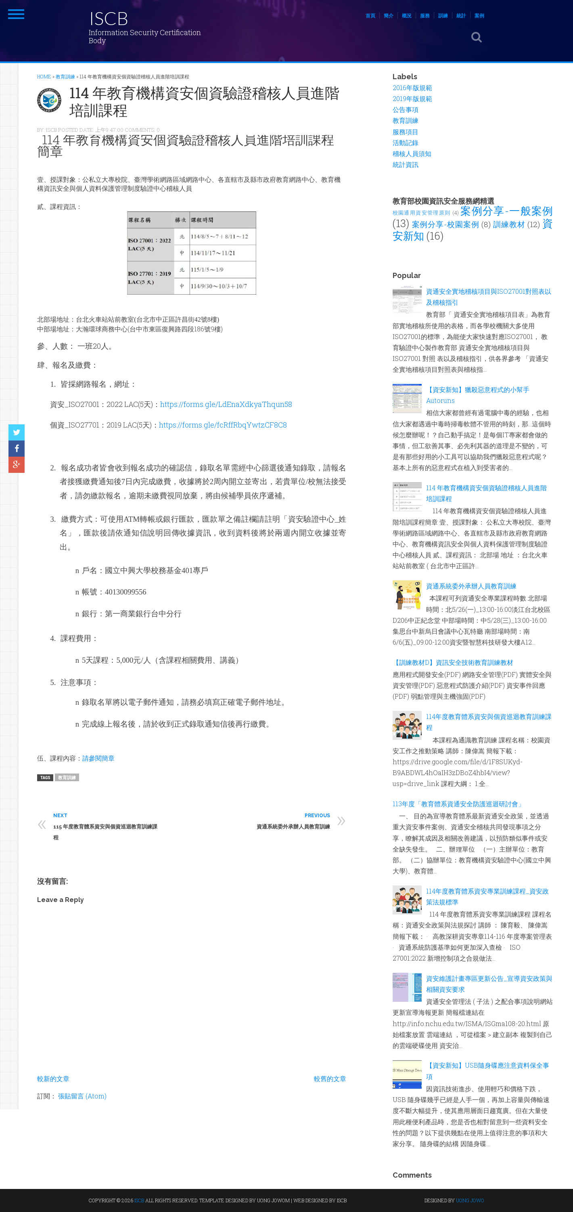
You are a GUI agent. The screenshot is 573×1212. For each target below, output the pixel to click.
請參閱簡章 (98, 758)
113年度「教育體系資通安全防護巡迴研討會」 (459, 803)
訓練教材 (509, 224)
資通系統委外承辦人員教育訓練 (471, 586)
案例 (479, 15)
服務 (425, 15)
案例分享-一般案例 (506, 210)
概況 (407, 15)
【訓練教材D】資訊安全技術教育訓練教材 (453, 662)
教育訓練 (67, 777)
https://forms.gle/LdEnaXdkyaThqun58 (226, 404)
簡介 (388, 15)
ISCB (108, 18)
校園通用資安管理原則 (422, 212)
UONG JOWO (470, 1200)
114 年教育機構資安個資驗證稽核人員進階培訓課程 (204, 101)
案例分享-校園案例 (445, 224)
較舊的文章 (330, 1078)
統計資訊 (405, 164)
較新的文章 (53, 1078)
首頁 (370, 15)
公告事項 (405, 109)
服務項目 (405, 131)
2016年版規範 (412, 87)
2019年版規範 (412, 98)
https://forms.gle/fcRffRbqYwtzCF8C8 (223, 425)
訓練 (443, 15)
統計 (461, 15)
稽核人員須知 (412, 153)
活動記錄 (405, 142)
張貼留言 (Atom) (82, 1096)
